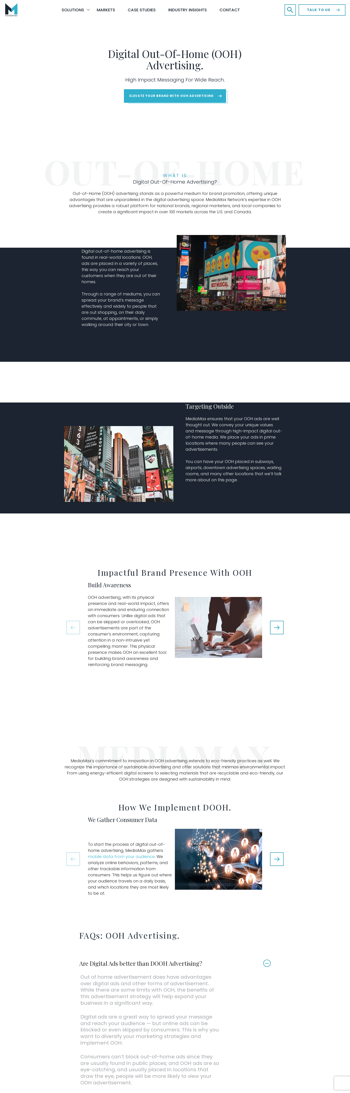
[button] (290, 10)
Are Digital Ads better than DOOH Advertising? (147, 975)
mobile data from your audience (126, 869)
